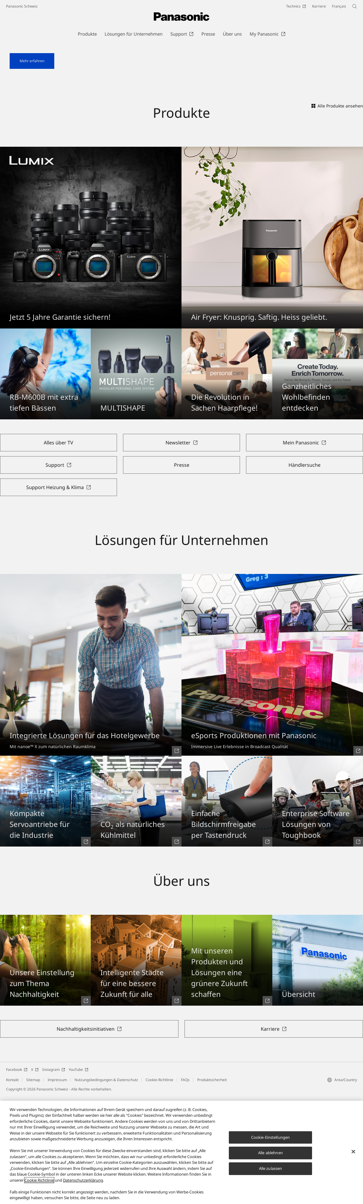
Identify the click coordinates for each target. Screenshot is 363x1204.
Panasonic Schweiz (22, 6)
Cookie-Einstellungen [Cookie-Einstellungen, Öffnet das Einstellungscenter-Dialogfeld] (270, 1141)
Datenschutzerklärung (83, 1184)
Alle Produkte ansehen (337, 214)
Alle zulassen (270, 1172)
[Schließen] (353, 1156)
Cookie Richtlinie (39, 1184)
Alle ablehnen (270, 1157)
